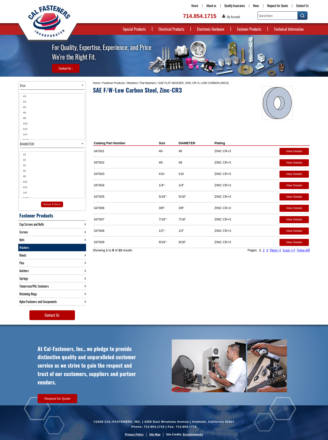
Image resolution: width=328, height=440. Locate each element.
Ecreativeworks (193, 434)
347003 (99, 174)
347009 (99, 242)
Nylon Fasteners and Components (38, 301)
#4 (24, 160)
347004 (99, 185)
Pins (21, 262)
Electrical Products (171, 29)
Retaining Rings (28, 293)
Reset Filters (52, 204)
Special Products (134, 29)
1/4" (24, 192)
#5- (24, 107)
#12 (24, 187)
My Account (233, 17)
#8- (24, 118)
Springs (23, 278)
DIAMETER (187, 143)
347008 (99, 231)
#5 (24, 165)
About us (211, 5)
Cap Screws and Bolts (31, 224)
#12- (25, 129)
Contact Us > (66, 68)
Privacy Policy (134, 434)
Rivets (22, 255)
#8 (24, 176)
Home (194, 5)
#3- (24, 96)
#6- (24, 112)
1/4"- (25, 134)
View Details (294, 151)
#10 (24, 181)
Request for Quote (277, 5)
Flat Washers (148, 83)
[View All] (303, 250)
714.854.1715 (199, 16)
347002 (99, 162)
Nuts (21, 239)
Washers (132, 83)
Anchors (24, 270)
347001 (99, 151)
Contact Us (302, 5)
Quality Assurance (234, 5)
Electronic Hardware (210, 29)
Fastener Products (249, 29)
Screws (23, 232)
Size (162, 143)
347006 (99, 208)
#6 (24, 170)
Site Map (154, 434)
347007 (99, 219)
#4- (24, 101)
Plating (219, 143)
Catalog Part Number (110, 143)
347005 (99, 196)
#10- (25, 123)
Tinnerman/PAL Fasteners (34, 286)
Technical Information (289, 29)
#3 (24, 154)
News (256, 5)
